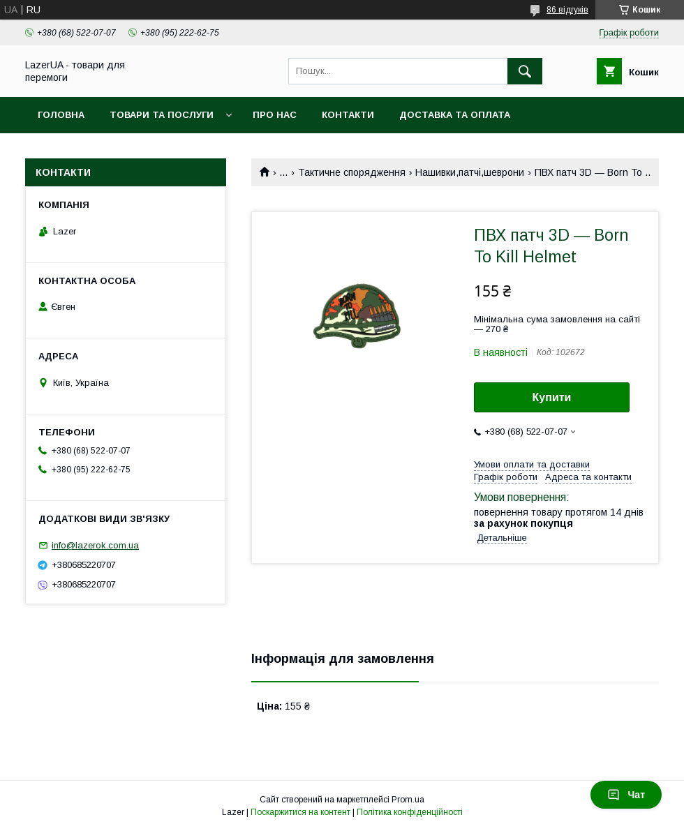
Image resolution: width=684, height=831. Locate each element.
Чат (626, 794)
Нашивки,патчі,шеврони (469, 172)
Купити (552, 397)
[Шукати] (524, 71)
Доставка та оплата (454, 115)
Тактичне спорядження (352, 172)
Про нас (275, 115)
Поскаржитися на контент (300, 812)
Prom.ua (408, 799)
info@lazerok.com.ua (95, 545)
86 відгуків (567, 10)
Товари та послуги (162, 115)
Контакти (348, 115)
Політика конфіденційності (410, 812)
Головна (61, 115)
